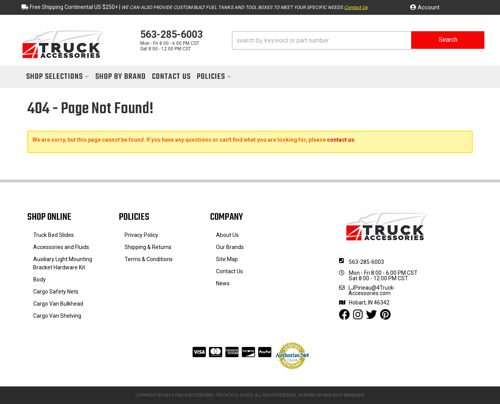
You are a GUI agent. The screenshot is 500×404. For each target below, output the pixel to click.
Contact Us (356, 7)
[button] (358, 40)
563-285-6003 (366, 262)
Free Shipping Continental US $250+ (74, 7)
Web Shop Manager (343, 395)
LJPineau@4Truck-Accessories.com (371, 290)
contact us (340, 140)
